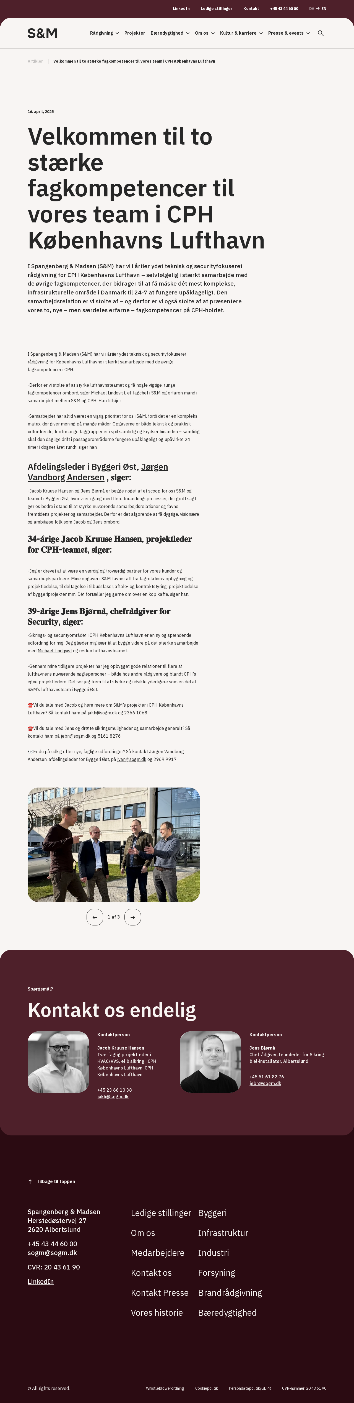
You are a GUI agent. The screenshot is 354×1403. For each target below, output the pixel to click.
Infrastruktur (223, 1232)
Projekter (134, 33)
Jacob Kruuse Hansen (51, 491)
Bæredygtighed (170, 33)
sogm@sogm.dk (52, 1252)
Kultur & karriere (241, 33)
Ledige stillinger (216, 9)
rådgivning (38, 362)
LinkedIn (181, 9)
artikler (35, 61)
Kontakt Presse (160, 1292)
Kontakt (251, 9)
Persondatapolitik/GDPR (250, 1388)
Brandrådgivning (230, 1292)
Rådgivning (104, 33)
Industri (213, 1252)
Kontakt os (151, 1272)
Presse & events (289, 33)
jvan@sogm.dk (131, 759)
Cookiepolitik (206, 1388)
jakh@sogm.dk (102, 712)
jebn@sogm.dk (75, 736)
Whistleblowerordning (165, 1388)
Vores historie (157, 1312)
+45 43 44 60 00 (284, 9)
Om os (205, 33)
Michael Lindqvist (108, 393)
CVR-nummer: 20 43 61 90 (304, 1388)
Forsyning (216, 1272)
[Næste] (132, 917)
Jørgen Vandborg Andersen (98, 472)
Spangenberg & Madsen (54, 354)
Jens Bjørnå (93, 491)
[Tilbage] (95, 917)
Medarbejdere (157, 1252)
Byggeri (212, 1213)
